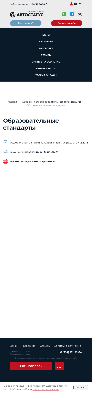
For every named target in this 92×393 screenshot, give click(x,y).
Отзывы (46, 55)
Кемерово (38, 3)
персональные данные (45, 389)
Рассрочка (46, 48)
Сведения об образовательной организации (51, 101)
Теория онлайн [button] (46, 75)
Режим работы (46, 68)
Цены (46, 35)
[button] (66, 23)
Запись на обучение (46, 61)
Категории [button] (46, 41)
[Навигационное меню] (5, 86)
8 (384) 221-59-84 (71, 352)
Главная (12, 101)
